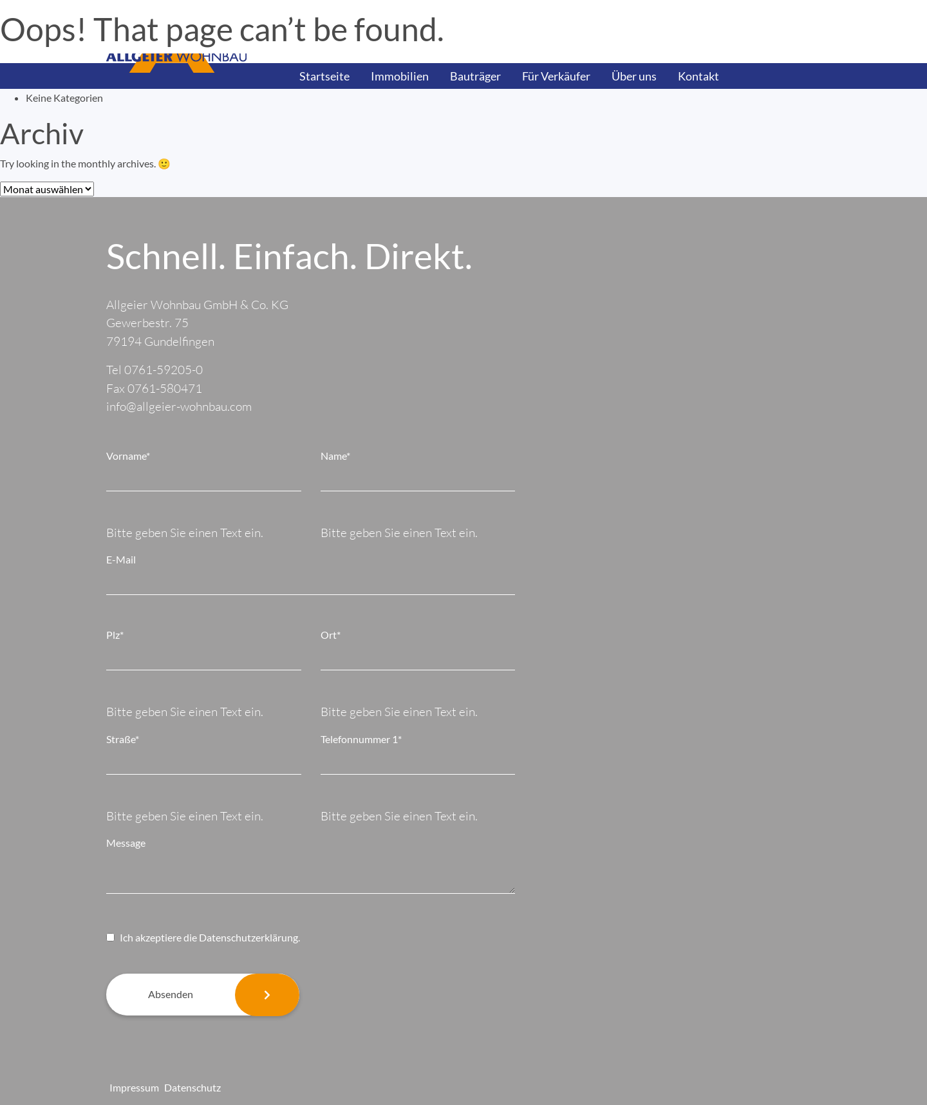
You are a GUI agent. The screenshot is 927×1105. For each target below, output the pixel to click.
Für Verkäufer (556, 76)
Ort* (331, 634)
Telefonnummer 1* (361, 739)
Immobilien (400, 76)
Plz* (115, 634)
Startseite (324, 76)
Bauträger (475, 76)
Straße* (122, 739)
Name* (335, 455)
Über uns (634, 76)
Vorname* (128, 455)
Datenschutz (192, 1087)
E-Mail (121, 559)
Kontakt (698, 76)
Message (125, 842)
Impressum (134, 1087)
